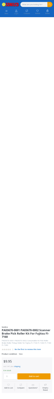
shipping (17, 366)
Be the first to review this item (28, 349)
